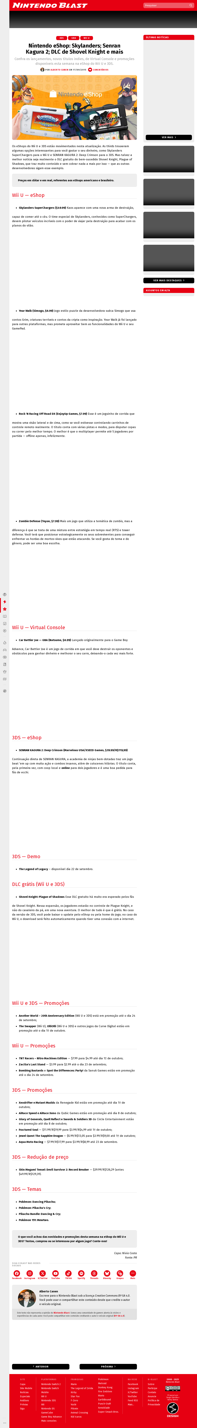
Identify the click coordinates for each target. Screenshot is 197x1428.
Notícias (24, 1392)
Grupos (120, 1275)
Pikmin (74, 1408)
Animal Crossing (79, 1412)
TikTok (68, 1275)
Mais (133, 1275)
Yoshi (73, 1404)
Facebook (17, 1275)
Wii (42, 1404)
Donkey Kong (105, 1387)
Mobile (45, 1392)
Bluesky (107, 1275)
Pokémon (103, 1379)
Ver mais (169, 137)
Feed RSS (133, 1400)
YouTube (55, 1275)
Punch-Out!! (104, 1403)
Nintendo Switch (50, 1388)
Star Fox (75, 1396)
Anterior (42, 1366)
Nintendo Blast (62, 1313)
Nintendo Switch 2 (51, 1384)
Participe (152, 1388)
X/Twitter (43, 1275)
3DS (62, 38)
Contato (152, 1392)
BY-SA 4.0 (119, 1316)
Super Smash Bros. (108, 1411)
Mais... (131, 1404)
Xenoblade (104, 1407)
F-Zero (74, 1400)
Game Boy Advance (51, 1416)
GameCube (47, 1412)
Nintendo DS (48, 1408)
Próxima (107, 1366)
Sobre (151, 1384)
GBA (73, 38)
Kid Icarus (76, 1416)
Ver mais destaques (167, 280)
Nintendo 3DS (48, 1400)
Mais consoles (49, 1420)
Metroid (102, 1383)
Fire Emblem (105, 1391)
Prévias (24, 1404)
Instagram (29, 1275)
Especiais (25, 1396)
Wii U (87, 38)
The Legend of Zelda (82, 1388)
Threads (94, 1275)
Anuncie (152, 1396)
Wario (101, 1395)
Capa (22, 1384)
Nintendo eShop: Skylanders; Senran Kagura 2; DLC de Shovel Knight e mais (74, 49)
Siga (22, 1408)
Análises (24, 1400)
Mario (74, 1384)
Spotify (81, 1275)
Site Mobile (26, 1388)
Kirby (74, 1392)
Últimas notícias (157, 37)
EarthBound (104, 1399)
